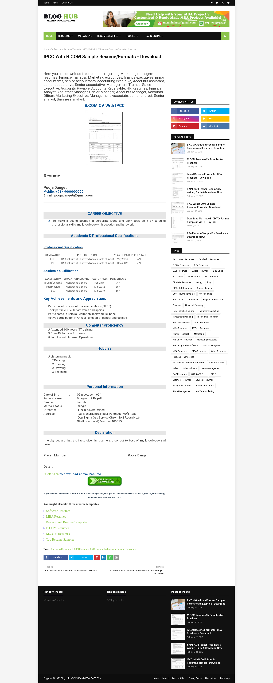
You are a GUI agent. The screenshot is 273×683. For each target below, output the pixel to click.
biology (199, 282)
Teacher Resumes (205, 385)
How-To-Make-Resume (183, 311)
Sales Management (210, 368)
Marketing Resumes (182, 340)
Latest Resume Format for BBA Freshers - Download (204, 176)
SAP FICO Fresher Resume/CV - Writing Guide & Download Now (205, 191)
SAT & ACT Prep (198, 374)
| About (165, 678)
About (55, 3)
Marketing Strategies (207, 340)
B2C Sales (178, 276)
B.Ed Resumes (201, 265)
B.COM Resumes (57, 528)
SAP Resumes (180, 374)
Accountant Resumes (183, 259)
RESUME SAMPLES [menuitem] (107, 36)
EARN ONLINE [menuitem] (153, 36)
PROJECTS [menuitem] (132, 36)
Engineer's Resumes (213, 299)
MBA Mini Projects (211, 345)
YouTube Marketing (205, 391)
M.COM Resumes (58, 534)
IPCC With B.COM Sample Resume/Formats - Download (204, 205)
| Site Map (224, 678)
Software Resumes (58, 511)
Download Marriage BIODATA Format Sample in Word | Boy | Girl (208, 220)
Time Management (182, 391)
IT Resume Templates (208, 317)
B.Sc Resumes (180, 271)
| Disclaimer (211, 678)
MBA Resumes (56, 516)
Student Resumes (204, 380)
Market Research (181, 334)
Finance (177, 305)
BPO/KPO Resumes (182, 288)
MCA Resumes (199, 351)
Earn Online (178, 299)
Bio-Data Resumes (182, 282)
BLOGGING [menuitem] (64, 36)
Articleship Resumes (60, 549)
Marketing (199, 334)
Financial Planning (194, 305)
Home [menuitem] (49, 36)
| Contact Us (178, 678)
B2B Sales (218, 271)
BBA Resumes (212, 276)
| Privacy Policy (195, 678)
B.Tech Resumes (200, 271)
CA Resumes (96, 549)
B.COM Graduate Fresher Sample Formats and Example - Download (206, 146)
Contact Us (67, 3)
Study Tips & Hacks (182, 385)
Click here (51, 474)
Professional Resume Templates (67, 49)
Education (193, 299)
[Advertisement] (200, 69)
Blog (209, 282)
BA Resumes (194, 276)
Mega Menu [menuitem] (85, 36)
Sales (175, 368)
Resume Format (217, 362)
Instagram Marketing (209, 311)
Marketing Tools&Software (185, 345)
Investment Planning (183, 317)
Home (46, 3)
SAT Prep (215, 374)
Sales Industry (190, 368)
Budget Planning (204, 288)
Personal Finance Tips (183, 357)
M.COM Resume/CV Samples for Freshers (205, 161)
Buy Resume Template (184, 294)
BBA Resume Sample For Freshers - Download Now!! (207, 235)
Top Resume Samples (60, 539)
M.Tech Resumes (200, 328)
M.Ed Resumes (201, 322)
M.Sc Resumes (180, 328)
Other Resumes (219, 351)
